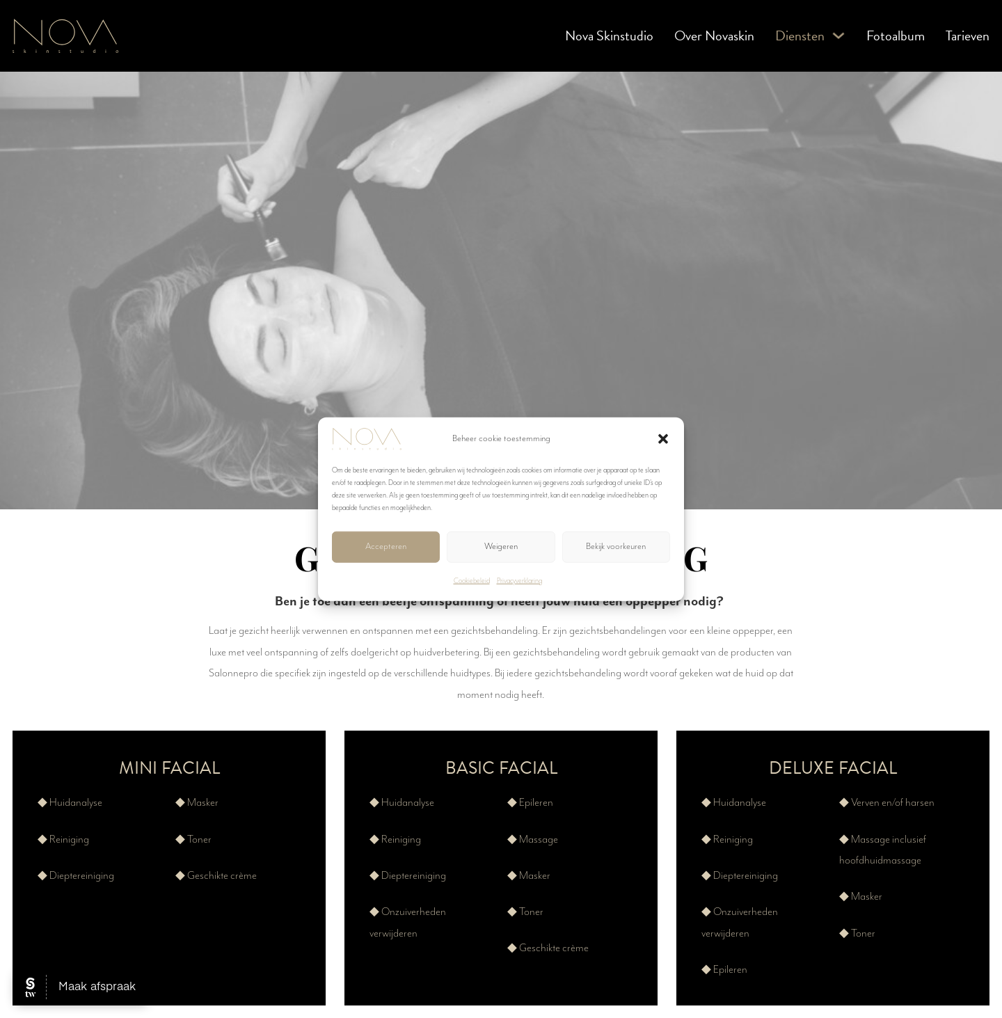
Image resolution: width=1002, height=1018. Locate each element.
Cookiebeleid (472, 580)
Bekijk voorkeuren (616, 546)
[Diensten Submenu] (838, 35)
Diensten (800, 35)
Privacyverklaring (519, 580)
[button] (663, 438)
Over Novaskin (714, 35)
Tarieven (967, 35)
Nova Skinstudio (609, 35)
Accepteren (385, 546)
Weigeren (501, 546)
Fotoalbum (895, 35)
